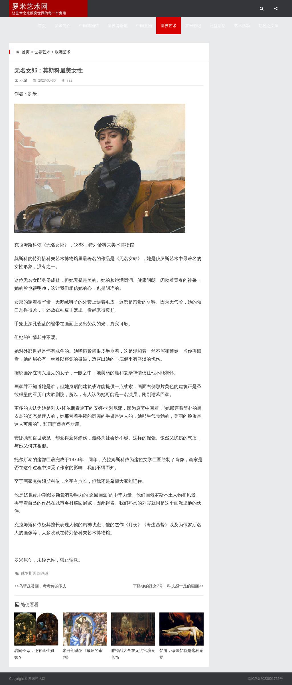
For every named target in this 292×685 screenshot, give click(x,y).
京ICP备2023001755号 (265, 679)
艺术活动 (242, 25)
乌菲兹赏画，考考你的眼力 (40, 586)
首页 (42, 25)
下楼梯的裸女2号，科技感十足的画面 (168, 586)
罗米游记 (193, 25)
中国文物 (144, 25)
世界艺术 (169, 25)
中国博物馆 (89, 25)
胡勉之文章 (269, 25)
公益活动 (218, 25)
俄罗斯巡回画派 (35, 573)
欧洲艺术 (63, 52)
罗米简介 (62, 25)
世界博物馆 (117, 25)
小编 (23, 81)
